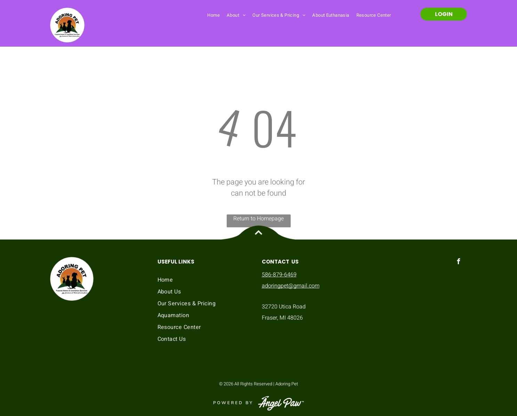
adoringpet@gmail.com (291, 286)
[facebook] (458, 262)
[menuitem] (213, 15)
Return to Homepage (258, 218)
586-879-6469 (279, 274)
